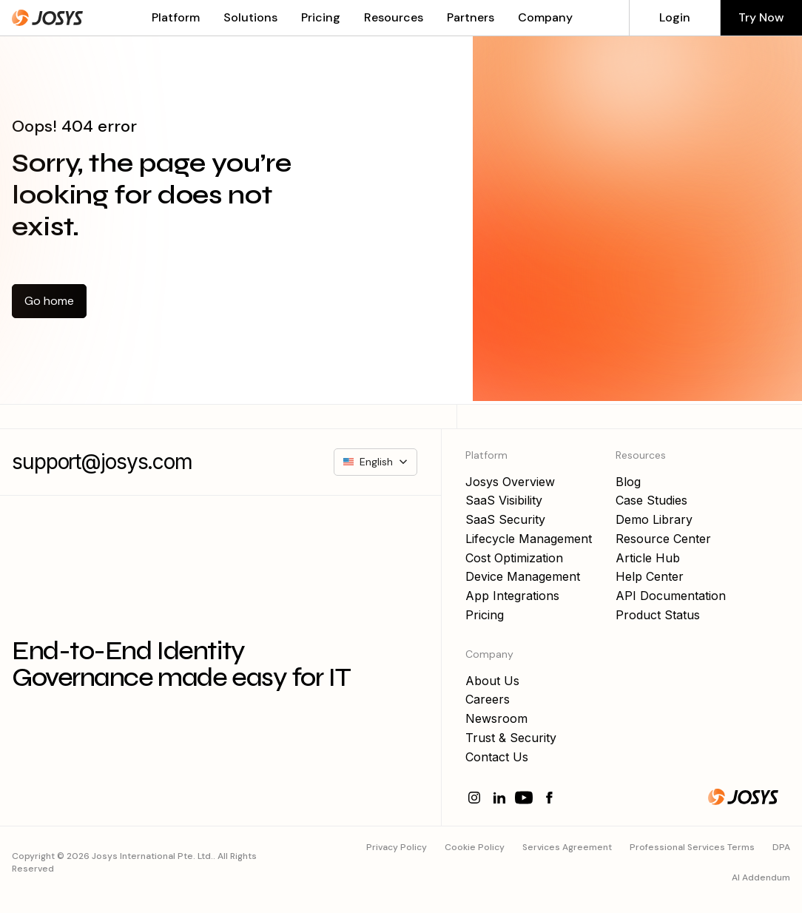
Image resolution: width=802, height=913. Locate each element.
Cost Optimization (514, 557)
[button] (170, 18)
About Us (492, 680)
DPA (781, 847)
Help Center (650, 576)
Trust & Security (510, 737)
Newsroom (496, 718)
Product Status (658, 614)
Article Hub (648, 557)
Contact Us (496, 756)
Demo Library (654, 519)
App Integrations (512, 595)
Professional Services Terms (692, 847)
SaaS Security (505, 519)
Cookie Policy (475, 847)
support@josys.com (102, 462)
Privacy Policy (396, 847)
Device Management (522, 576)
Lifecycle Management (528, 538)
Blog (628, 481)
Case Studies (651, 500)
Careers (487, 699)
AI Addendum (761, 877)
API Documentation (671, 595)
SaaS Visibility (503, 500)
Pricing (320, 18)
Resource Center (663, 538)
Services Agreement (567, 847)
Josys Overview (510, 481)
